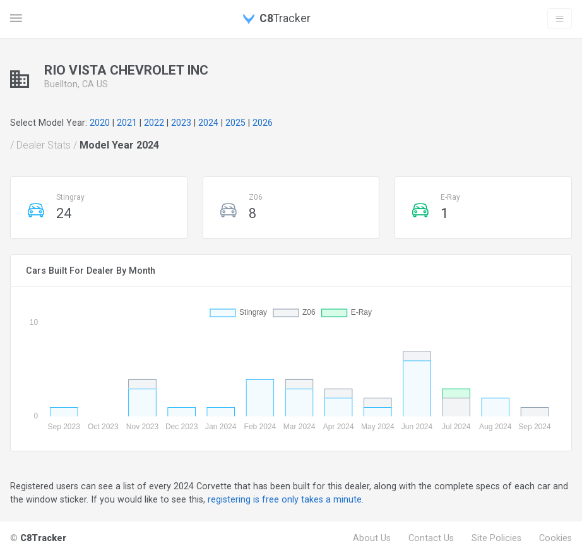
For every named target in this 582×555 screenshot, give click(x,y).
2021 (127, 123)
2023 (181, 123)
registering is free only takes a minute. (286, 499)
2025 (235, 123)
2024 (208, 123)
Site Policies (496, 538)
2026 (262, 123)
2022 (154, 123)
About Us (372, 538)
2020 (100, 123)
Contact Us (431, 538)
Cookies (555, 538)
